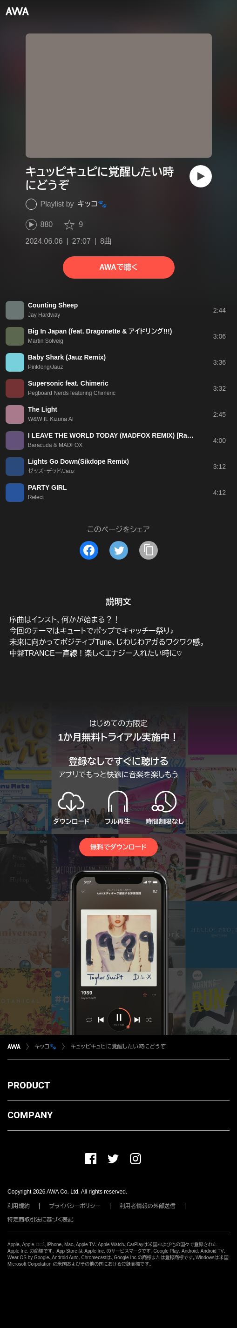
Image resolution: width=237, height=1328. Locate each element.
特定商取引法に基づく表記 (40, 1219)
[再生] (201, 176)
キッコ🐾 (92, 204)
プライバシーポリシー (75, 1206)
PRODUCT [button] (28, 1085)
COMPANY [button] (30, 1115)
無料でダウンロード (118, 847)
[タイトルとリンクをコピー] (148, 550)
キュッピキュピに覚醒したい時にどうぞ (117, 1046)
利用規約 (18, 1206)
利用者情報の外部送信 (148, 1206)
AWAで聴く (118, 267)
